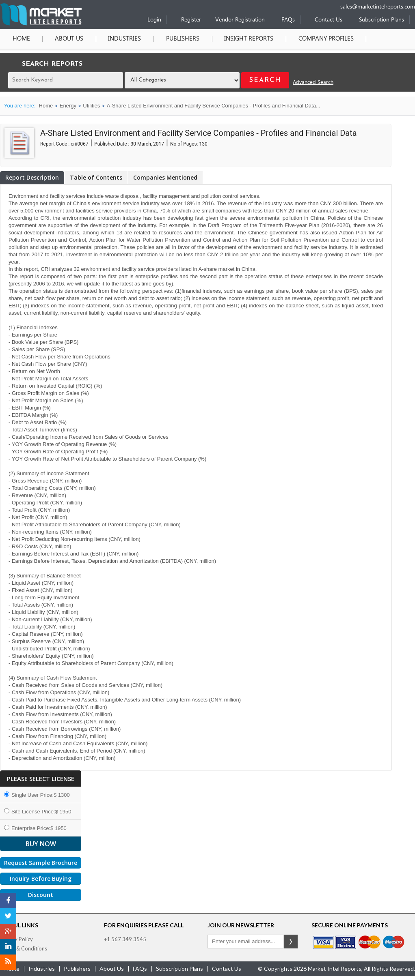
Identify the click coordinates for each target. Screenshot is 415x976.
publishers (77, 968)
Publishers (178, 39)
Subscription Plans (381, 20)
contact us (226, 968)
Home (20, 39)
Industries (121, 39)
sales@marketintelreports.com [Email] (377, 7)
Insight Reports (242, 39)
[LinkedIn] (8, 947)
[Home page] (41, 23)
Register (191, 20)
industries (41, 968)
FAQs (288, 20)
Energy (68, 106)
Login (154, 20)
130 (203, 144)
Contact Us (328, 20)
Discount (40, 895)
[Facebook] (8, 900)
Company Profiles (318, 39)
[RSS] (8, 962)
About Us (67, 39)
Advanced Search (313, 82)
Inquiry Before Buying (40, 878)
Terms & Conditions (23, 948)
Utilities (91, 106)
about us (111, 968)
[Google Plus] (8, 931)
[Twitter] (8, 916)
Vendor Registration (240, 20)
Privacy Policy (16, 939)
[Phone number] (315, 2)
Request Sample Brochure (40, 863)
